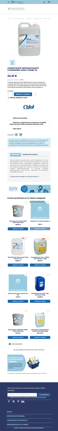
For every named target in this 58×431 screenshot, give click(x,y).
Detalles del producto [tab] (30, 154)
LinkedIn (22, 401)
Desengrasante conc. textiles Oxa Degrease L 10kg (40, 257)
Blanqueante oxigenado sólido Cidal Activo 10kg (18, 330)
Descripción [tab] (15, 154)
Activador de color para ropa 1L (40, 221)
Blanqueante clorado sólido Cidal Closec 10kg (18, 221)
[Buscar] (16, 9)
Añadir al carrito (23, 94)
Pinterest (18, 401)
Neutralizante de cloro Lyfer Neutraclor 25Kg (40, 294)
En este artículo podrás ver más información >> (24, 176)
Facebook (9, 401)
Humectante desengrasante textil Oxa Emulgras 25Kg (40, 330)
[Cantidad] (9, 94)
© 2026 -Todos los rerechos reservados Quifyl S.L (29, 428)
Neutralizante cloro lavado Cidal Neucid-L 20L (18, 257)
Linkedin (13, 401)
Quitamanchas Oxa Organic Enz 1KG (18, 294)
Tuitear (20, 134)
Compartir (16, 134)
